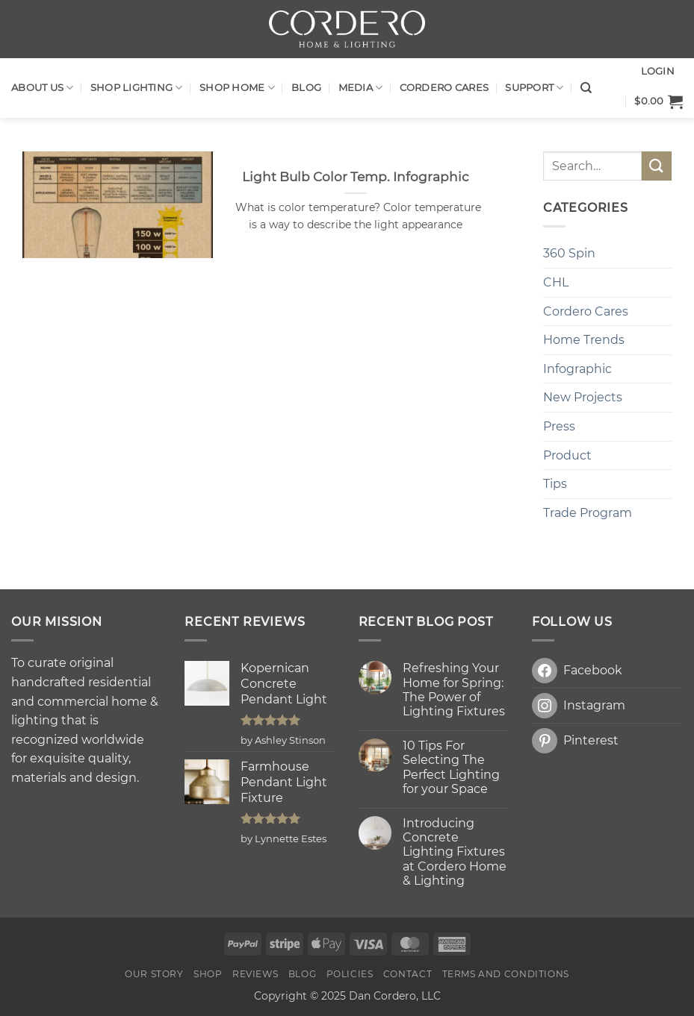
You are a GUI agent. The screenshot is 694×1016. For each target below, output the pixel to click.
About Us (42, 88)
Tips (555, 484)
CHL (555, 282)
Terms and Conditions (505, 973)
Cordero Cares (444, 87)
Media (360, 88)
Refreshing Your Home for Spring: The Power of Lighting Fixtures (454, 689)
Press (559, 426)
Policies (350, 973)
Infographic (577, 369)
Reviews (255, 973)
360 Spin (569, 253)
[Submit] (657, 166)
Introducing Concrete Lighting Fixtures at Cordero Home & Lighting (454, 852)
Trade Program (587, 513)
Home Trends (584, 340)
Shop (207, 973)
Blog (306, 87)
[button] (658, 101)
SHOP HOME (237, 88)
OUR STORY (154, 973)
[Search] (586, 88)
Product (567, 455)
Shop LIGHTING (136, 88)
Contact (407, 973)
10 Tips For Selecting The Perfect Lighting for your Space (451, 767)
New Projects (582, 397)
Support (534, 88)
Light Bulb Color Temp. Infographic (355, 176)
